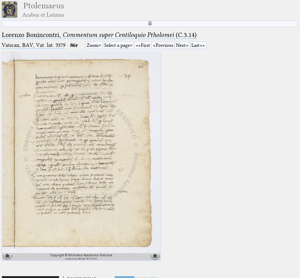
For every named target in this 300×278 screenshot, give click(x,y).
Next (181, 45)
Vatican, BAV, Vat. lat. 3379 (33, 45)
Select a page (117, 45)
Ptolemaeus (43, 9)
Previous (164, 45)
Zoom (93, 45)
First (145, 45)
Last (195, 45)
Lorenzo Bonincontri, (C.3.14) (99, 35)
